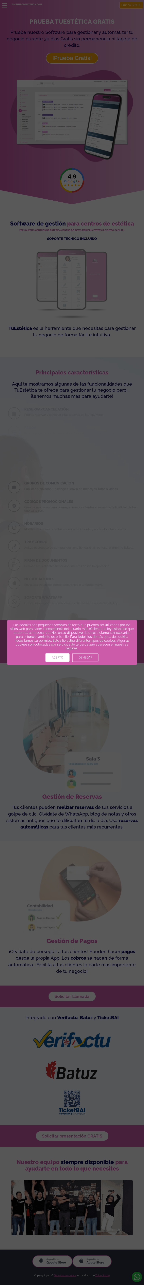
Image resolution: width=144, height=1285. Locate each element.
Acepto (57, 657)
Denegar (85, 657)
